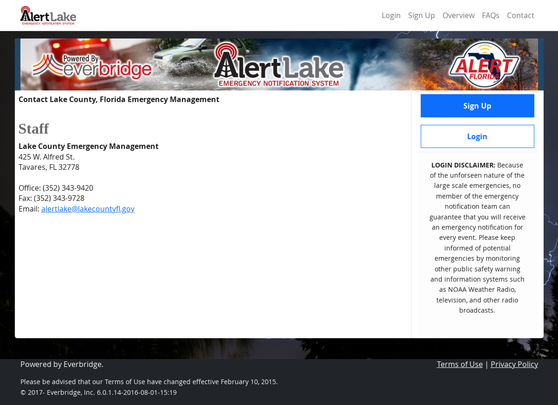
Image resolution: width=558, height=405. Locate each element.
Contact (520, 15)
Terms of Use (460, 364)
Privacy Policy (514, 364)
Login (391, 15)
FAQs (491, 15)
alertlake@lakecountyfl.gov (88, 209)
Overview (459, 15)
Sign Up (421, 15)
